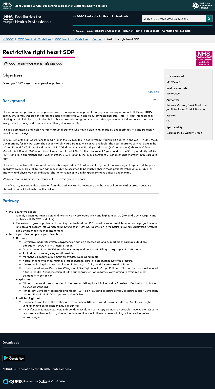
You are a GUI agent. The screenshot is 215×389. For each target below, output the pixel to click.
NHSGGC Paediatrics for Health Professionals (100, 16)
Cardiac (97, 39)
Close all (153, 91)
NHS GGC (54, 63)
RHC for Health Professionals (141, 30)
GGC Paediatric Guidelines (103, 30)
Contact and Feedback (176, 30)
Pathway (77, 200)
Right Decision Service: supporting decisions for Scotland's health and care (60, 5)
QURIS (43, 381)
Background (77, 100)
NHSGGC (78, 30)
